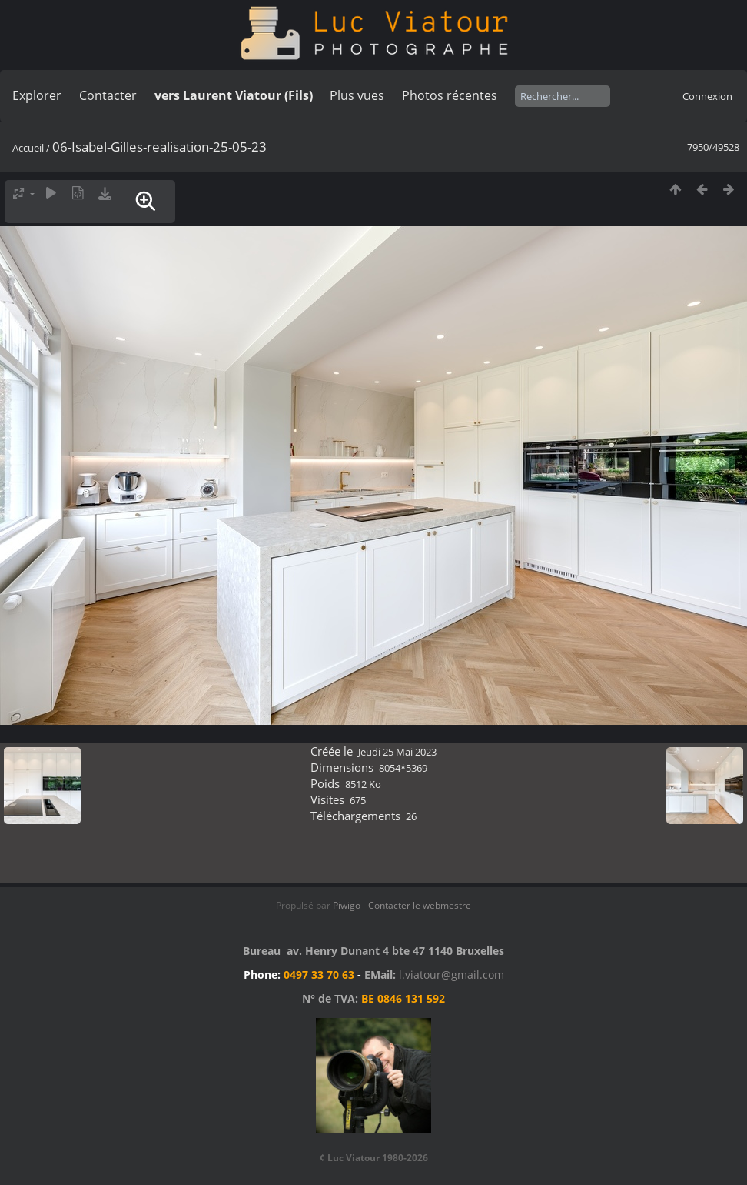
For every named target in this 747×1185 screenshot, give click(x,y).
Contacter (108, 95)
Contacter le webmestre (419, 905)
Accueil (28, 148)
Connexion (707, 96)
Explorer (36, 95)
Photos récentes (449, 95)
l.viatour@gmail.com (451, 974)
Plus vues (357, 95)
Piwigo (346, 905)
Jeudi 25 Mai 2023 (397, 752)
